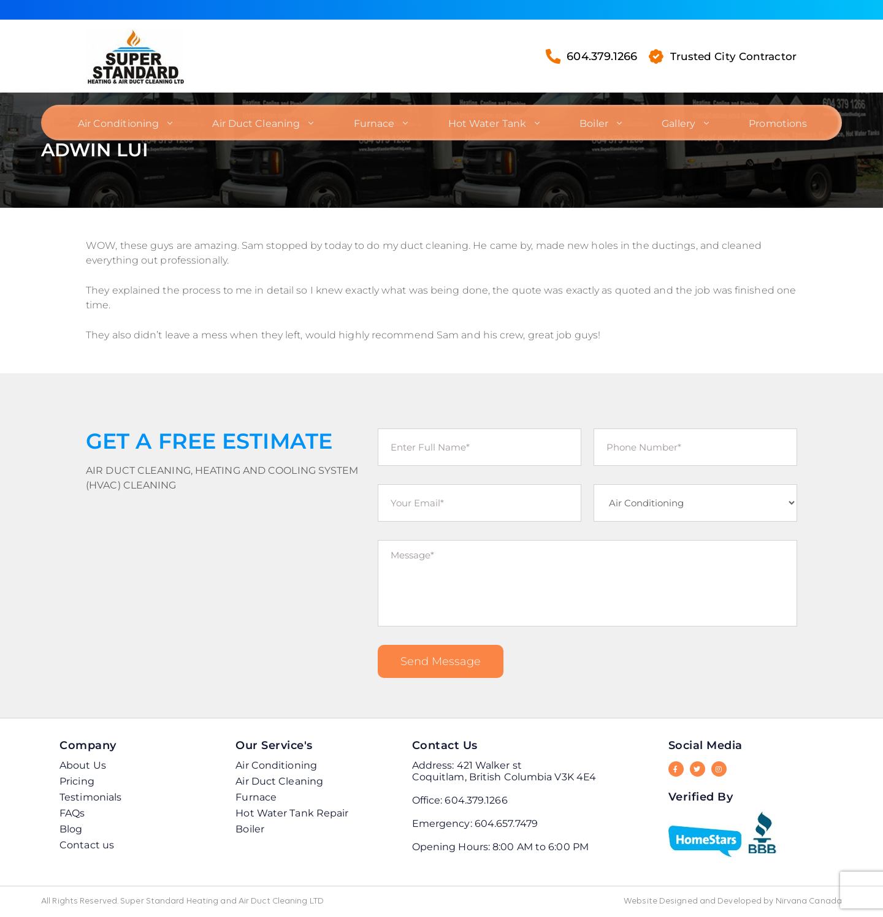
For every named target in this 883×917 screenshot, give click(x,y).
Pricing (76, 781)
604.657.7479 (506, 823)
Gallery (675, 120)
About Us (82, 765)
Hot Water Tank (486, 120)
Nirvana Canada (809, 901)
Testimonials (90, 797)
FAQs (72, 813)
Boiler (592, 120)
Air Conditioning (121, 120)
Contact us (86, 845)
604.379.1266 (587, 56)
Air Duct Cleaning (258, 120)
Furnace (374, 120)
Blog (70, 829)
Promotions (773, 120)
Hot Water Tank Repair (291, 813)
